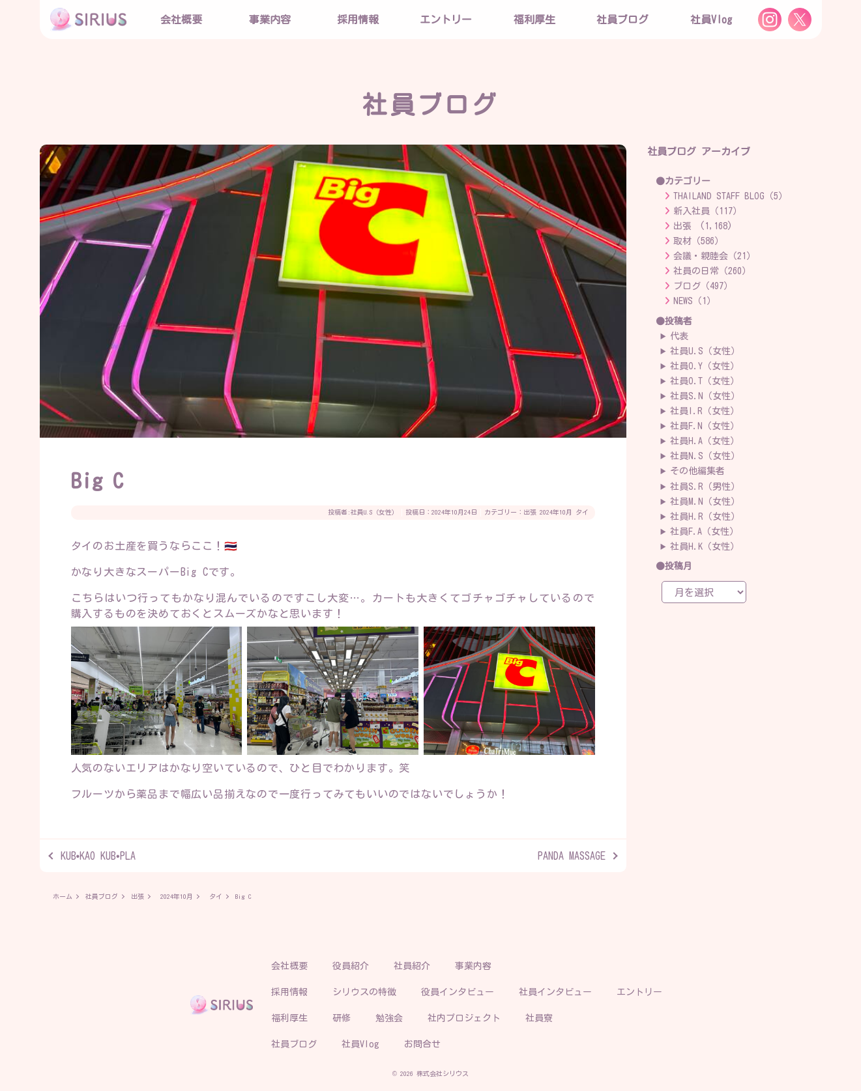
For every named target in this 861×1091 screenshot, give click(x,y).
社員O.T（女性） (704, 381)
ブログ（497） (703, 285)
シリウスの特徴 (364, 992)
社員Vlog (711, 19)
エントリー (446, 19)
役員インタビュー (457, 992)
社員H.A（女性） (704, 441)
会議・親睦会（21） (714, 256)
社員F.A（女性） (704, 531)
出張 (529, 512)
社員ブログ (622, 19)
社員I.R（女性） (704, 411)
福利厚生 (289, 1018)
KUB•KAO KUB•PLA (98, 856)
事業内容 (270, 19)
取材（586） (698, 241)
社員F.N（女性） (704, 426)
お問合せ (422, 1044)
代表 (679, 336)
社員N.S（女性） (705, 455)
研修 (341, 1018)
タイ (582, 512)
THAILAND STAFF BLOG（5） (730, 196)
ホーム (62, 896)
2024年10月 (556, 512)
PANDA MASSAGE (572, 856)
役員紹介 (350, 966)
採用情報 (289, 992)
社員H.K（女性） (704, 546)
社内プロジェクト (464, 1018)
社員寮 (539, 1018)
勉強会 (389, 1018)
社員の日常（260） (712, 271)
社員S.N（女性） (705, 396)
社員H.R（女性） (705, 516)
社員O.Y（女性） (704, 366)
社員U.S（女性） (374, 512)
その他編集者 (697, 470)
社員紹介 (412, 966)
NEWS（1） (694, 300)
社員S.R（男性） (705, 486)
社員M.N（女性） (705, 501)
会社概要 (289, 966)
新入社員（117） (707, 211)
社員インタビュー (555, 992)
